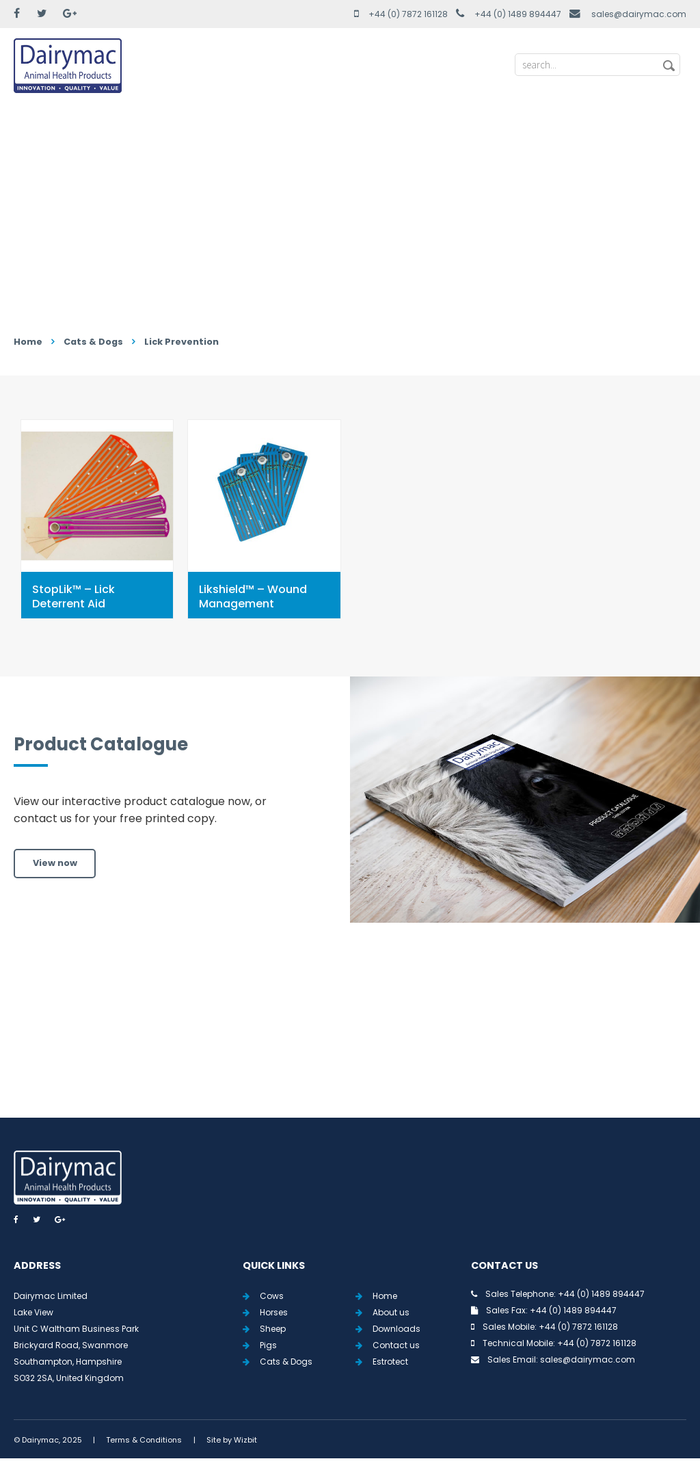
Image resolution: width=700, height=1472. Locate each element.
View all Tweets (350, 1036)
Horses (274, 1312)
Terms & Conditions (144, 1439)
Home (28, 341)
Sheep (273, 1329)
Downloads (396, 1329)
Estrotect (390, 1361)
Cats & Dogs (93, 341)
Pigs (268, 1345)
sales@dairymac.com (638, 14)
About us (391, 1312)
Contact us (396, 1345)
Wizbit (245, 1439)
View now (55, 863)
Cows (272, 1296)
